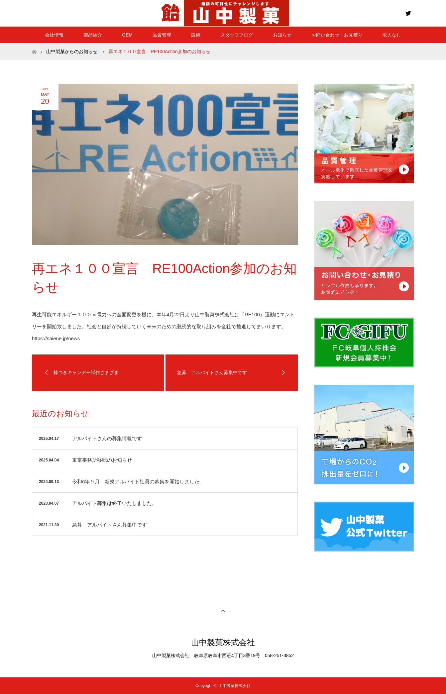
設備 (195, 35)
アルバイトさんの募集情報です (107, 438)
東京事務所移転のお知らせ (102, 460)
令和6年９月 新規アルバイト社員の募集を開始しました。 (138, 481)
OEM (127, 35)
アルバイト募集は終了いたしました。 (114, 503)
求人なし (392, 35)
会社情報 (54, 35)
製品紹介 (92, 35)
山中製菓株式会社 (223, 642)
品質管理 (162, 35)
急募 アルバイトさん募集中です (109, 525)
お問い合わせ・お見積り (337, 35)
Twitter (407, 12)
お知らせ (282, 35)
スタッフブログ (236, 35)
